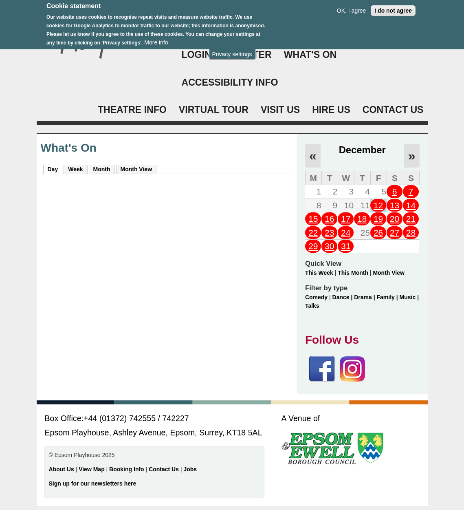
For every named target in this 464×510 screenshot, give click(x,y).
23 (329, 232)
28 (411, 232)
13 (394, 205)
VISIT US (280, 109)
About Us (61, 469)
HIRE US (331, 109)
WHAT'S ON (310, 54)
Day (55, 168)
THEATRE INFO (132, 109)
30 (329, 246)
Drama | (365, 297)
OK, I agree (351, 6)
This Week (319, 272)
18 (362, 218)
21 (411, 218)
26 (378, 232)
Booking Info (126, 469)
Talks (312, 305)
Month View (136, 169)
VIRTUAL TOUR (213, 109)
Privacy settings (232, 50)
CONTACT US (393, 109)
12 (378, 205)
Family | (388, 297)
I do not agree (393, 6)
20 (394, 218)
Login (196, 54)
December (362, 149)
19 (378, 218)
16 (329, 218)
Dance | (343, 297)
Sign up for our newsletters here (92, 483)
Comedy (316, 297)
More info (156, 38)
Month (101, 169)
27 (394, 232)
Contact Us (164, 469)
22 (313, 232)
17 (345, 218)
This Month (353, 272)
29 (313, 246)
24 (345, 232)
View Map (92, 469)
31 (345, 246)
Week (75, 169)
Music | (409, 297)
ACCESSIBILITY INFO (230, 82)
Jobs (190, 469)
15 (313, 218)
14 (411, 205)
